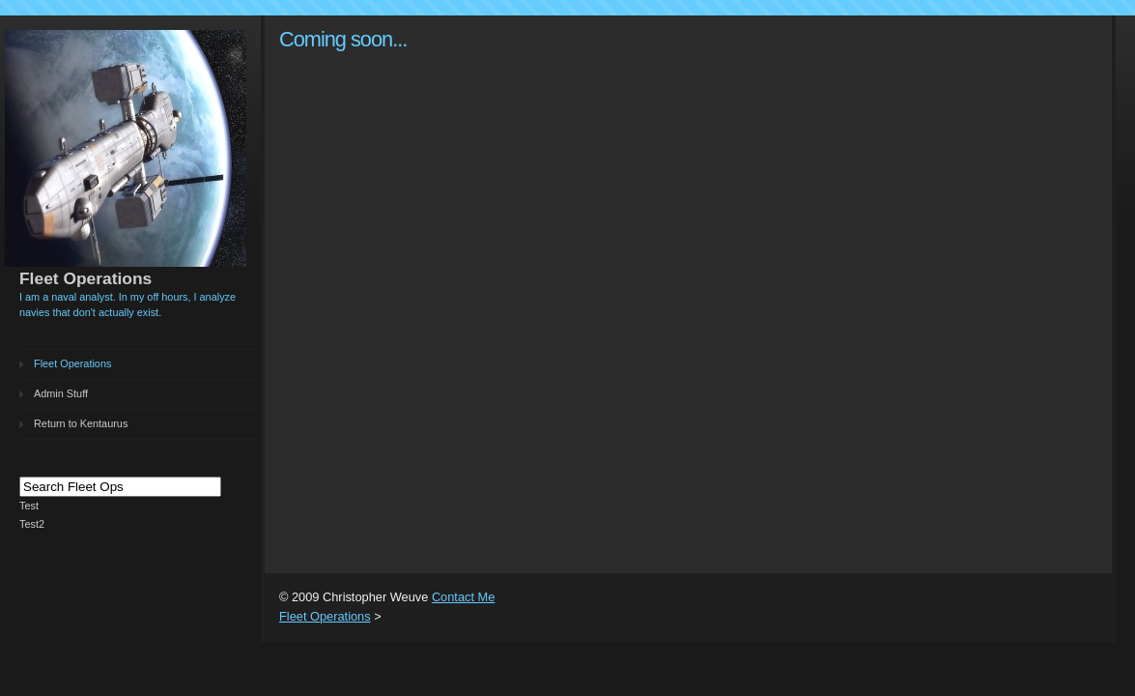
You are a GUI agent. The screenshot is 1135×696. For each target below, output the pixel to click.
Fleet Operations (72, 363)
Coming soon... (343, 39)
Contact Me (463, 597)
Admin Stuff (61, 393)
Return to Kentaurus (81, 423)
